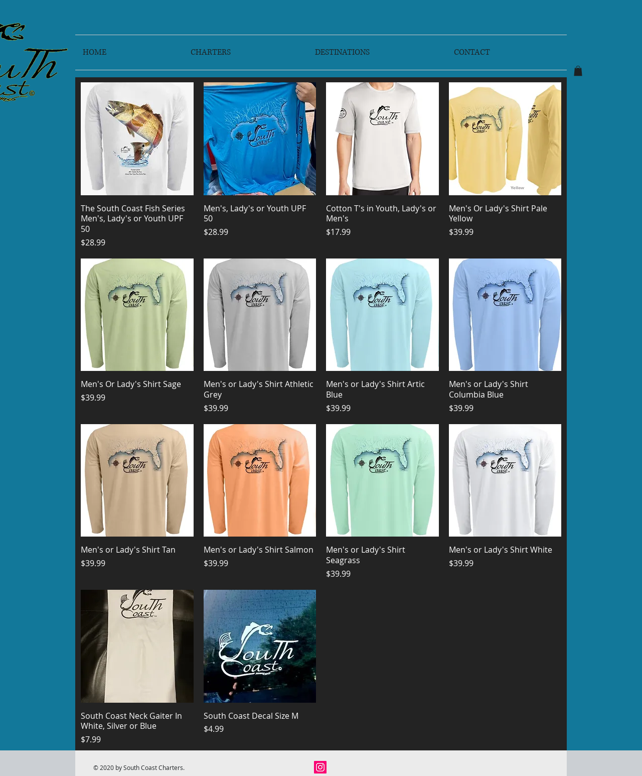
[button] (578, 71)
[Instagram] (320, 767)
